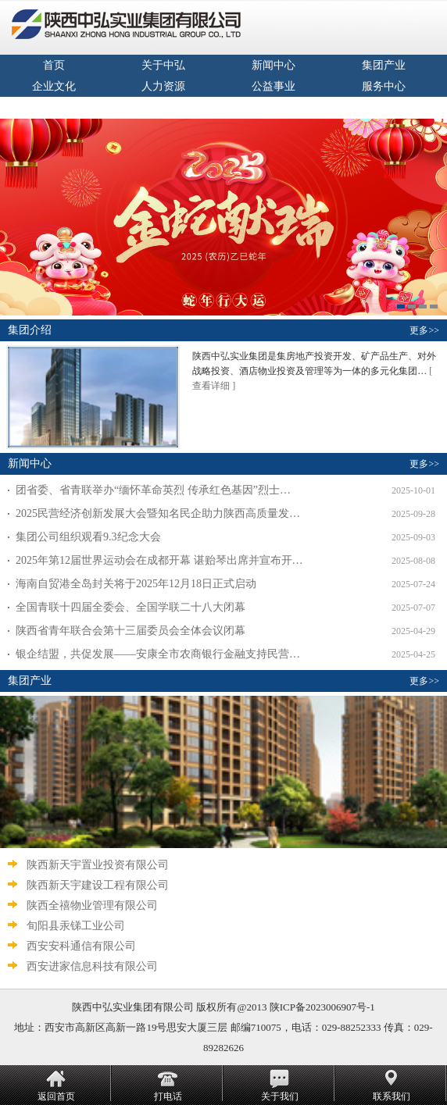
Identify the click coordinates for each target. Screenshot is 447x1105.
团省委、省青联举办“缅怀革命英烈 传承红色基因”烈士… (153, 490)
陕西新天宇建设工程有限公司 (96, 885)
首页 (54, 65)
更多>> (424, 330)
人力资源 (163, 86)
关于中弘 (163, 65)
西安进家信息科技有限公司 (90, 966)
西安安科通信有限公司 (79, 946)
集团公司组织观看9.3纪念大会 (88, 537)
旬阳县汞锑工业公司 (74, 926)
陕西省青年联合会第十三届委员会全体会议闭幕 (130, 630)
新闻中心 (273, 65)
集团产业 (384, 65)
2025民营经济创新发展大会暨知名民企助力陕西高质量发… (158, 513)
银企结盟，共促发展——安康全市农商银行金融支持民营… (158, 654)
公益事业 (273, 86)
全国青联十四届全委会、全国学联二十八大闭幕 (130, 607)
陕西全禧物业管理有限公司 (90, 905)
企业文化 (54, 86)
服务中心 (384, 86)
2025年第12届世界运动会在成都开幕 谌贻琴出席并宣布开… (159, 560)
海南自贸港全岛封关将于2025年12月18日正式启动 (136, 584)
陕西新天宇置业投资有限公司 (96, 865)
